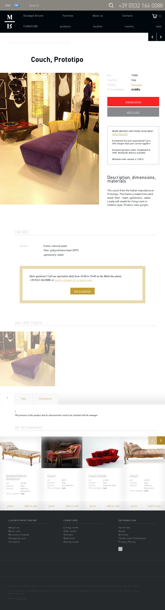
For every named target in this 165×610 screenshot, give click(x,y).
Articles (123, 534)
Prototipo (35, 42)
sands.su (22, 598)
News (121, 530)
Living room (71, 527)
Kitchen (68, 534)
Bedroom (69, 538)
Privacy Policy (127, 541)
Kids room (70, 530)
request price (133, 101)
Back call (14, 530)
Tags (23, 398)
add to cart (133, 112)
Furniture (30, 26)
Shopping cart (17, 538)
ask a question (82, 291)
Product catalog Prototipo (56, 42)
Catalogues (45, 398)
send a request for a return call (73, 279)
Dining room (71, 541)
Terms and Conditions (132, 538)
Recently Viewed (18, 534)
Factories (68, 15)
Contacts (127, 15)
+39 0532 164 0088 (141, 5)
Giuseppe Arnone (33, 15)
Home (11, 42)
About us (98, 15)
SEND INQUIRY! (120, 134)
